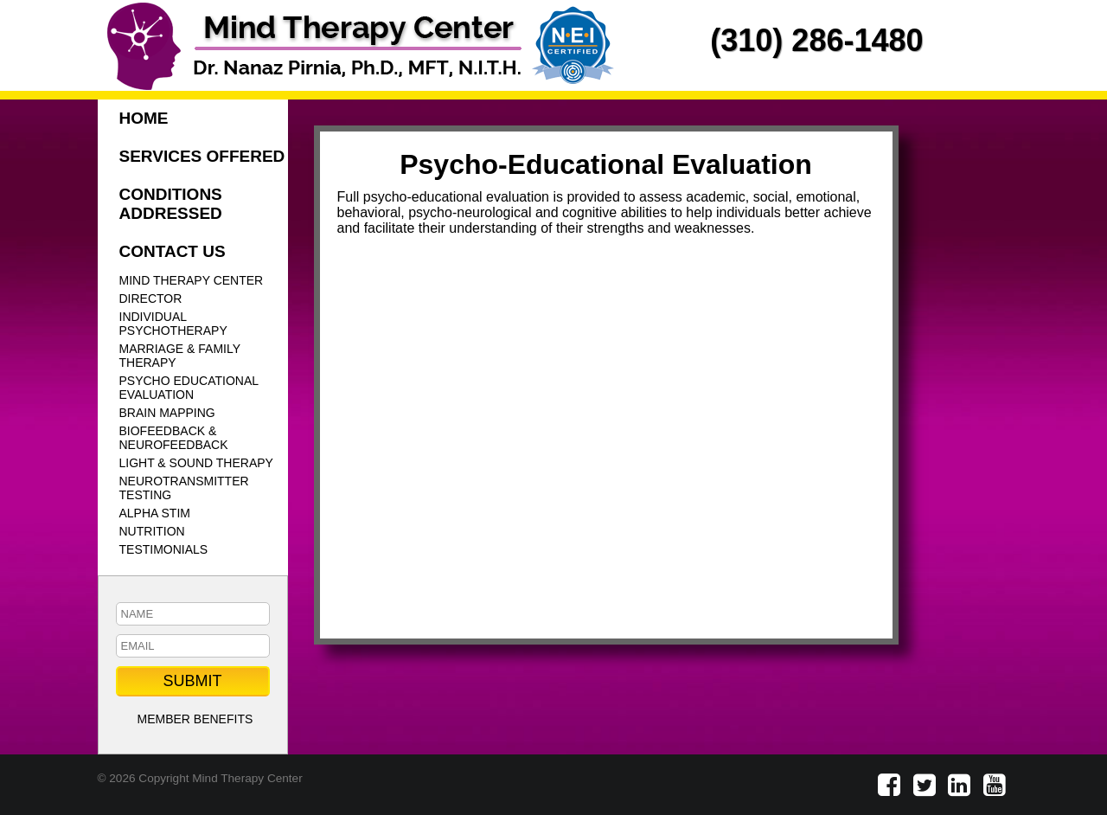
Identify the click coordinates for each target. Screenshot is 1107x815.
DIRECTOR (150, 298)
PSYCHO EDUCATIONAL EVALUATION (189, 387)
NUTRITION (152, 531)
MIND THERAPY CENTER (191, 280)
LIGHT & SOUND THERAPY (196, 463)
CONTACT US (172, 251)
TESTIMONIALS (163, 549)
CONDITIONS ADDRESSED (170, 203)
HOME (144, 118)
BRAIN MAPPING (167, 413)
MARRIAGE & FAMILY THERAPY (180, 355)
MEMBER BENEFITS (195, 719)
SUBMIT (192, 681)
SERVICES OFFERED (202, 156)
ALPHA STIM (154, 513)
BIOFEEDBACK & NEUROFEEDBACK (173, 438)
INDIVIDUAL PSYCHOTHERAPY (173, 323)
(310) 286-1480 (816, 40)
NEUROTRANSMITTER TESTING (184, 488)
